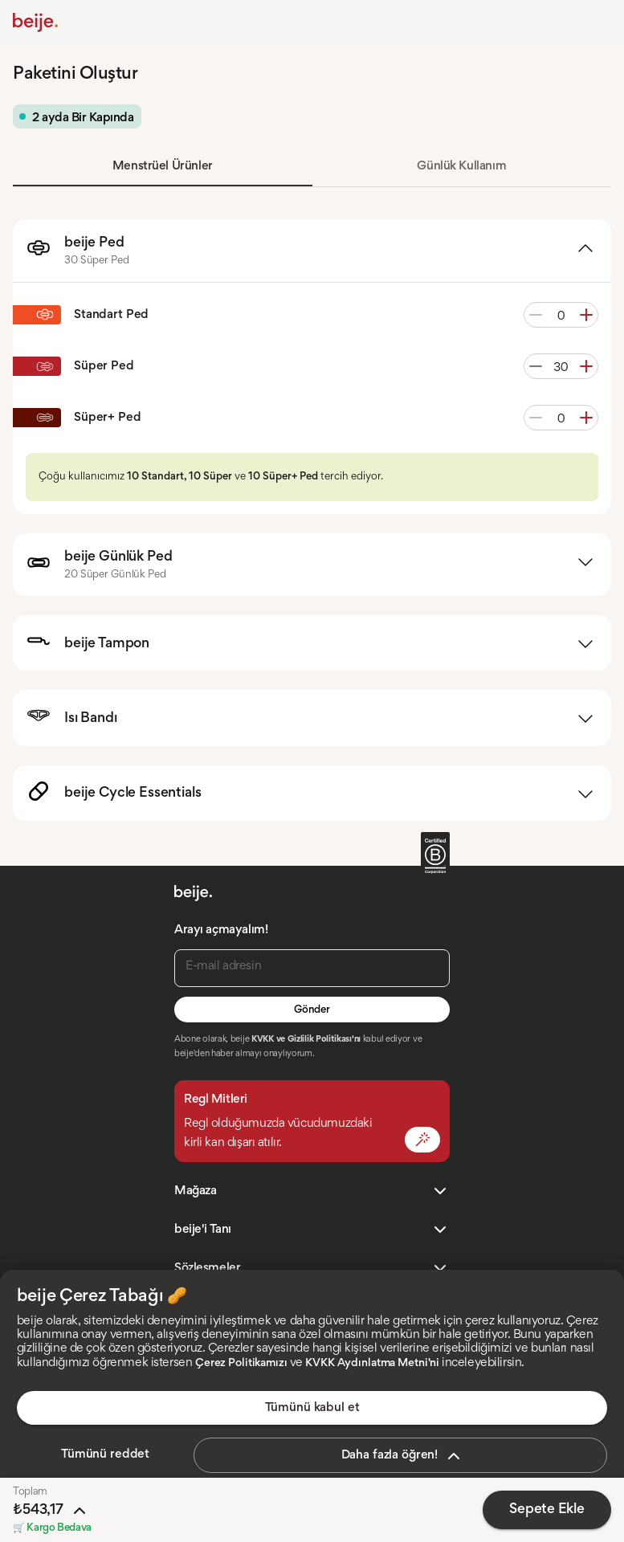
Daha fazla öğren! (402, 1456)
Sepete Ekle (546, 1509)
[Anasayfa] (35, 22)
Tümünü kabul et (312, 1408)
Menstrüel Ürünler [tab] (162, 166)
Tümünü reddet (105, 1454)
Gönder (312, 1010)
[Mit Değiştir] (422, 1139)
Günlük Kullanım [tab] (461, 166)
